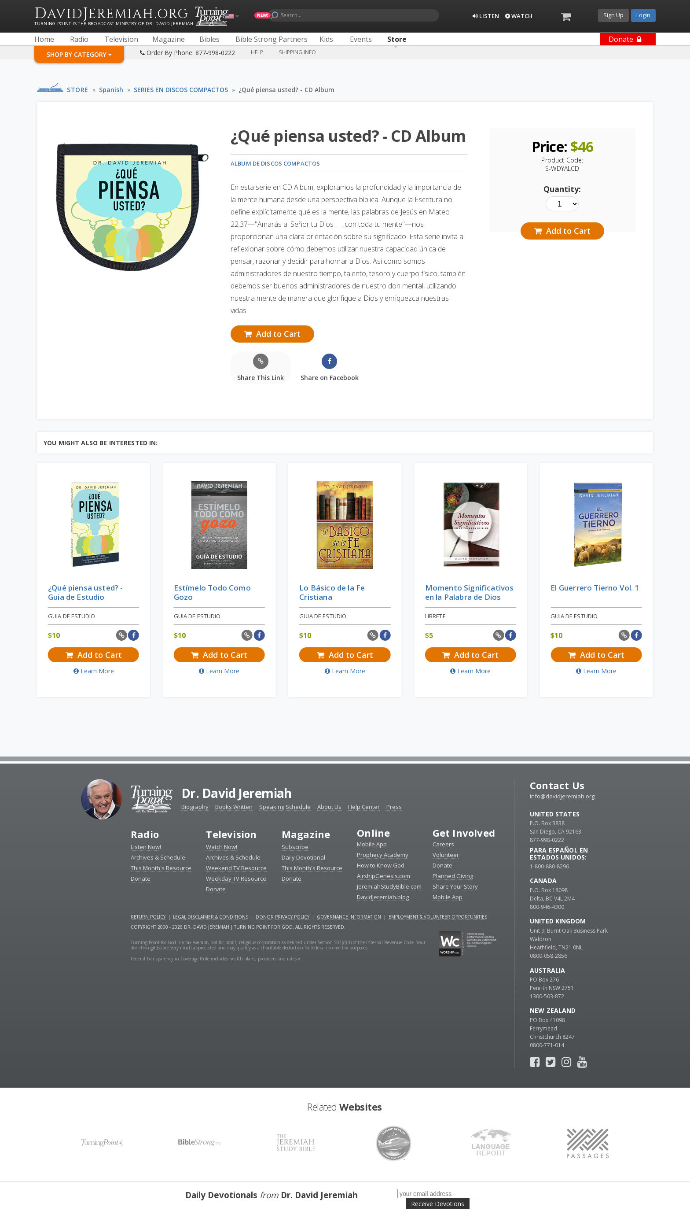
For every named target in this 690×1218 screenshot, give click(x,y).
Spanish (111, 89)
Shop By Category (79, 54)
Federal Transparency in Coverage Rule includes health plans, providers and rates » (216, 959)
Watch (518, 16)
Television (231, 834)
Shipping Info (297, 52)
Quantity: (562, 189)
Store (77, 89)
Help (257, 52)
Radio (145, 834)
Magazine (306, 834)
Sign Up (613, 15)
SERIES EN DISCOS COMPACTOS (181, 89)
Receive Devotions (437, 1204)
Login (643, 15)
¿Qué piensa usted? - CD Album (286, 89)
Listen (486, 16)
